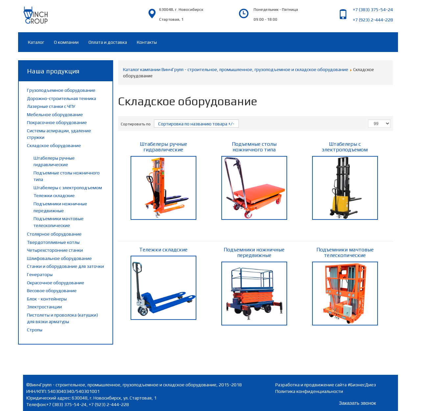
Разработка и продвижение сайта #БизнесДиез (325, 384)
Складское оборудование (54, 145)
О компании (66, 42)
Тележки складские (54, 195)
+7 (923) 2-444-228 (373, 19)
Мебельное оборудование (55, 114)
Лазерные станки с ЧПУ (51, 106)
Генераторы (40, 274)
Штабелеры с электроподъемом (68, 187)
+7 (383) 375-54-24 (373, 9)
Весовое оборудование (52, 290)
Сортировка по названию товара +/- (196, 123)
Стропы (34, 329)
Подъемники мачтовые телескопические (345, 285)
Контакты (147, 42)
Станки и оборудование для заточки (65, 266)
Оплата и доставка (107, 42)
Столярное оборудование (54, 234)
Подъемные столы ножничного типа (254, 180)
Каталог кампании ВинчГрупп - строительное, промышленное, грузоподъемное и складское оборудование (235, 69)
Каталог (36, 42)
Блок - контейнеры (47, 298)
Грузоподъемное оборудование (61, 90)
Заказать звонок (357, 403)
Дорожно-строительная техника (61, 98)
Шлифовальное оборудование (59, 258)
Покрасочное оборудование (57, 122)
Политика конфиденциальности (309, 391)
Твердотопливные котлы (53, 242)
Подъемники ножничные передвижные (254, 285)
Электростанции (44, 306)
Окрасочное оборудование (55, 282)
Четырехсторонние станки (55, 250)
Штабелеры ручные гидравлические (163, 180)
